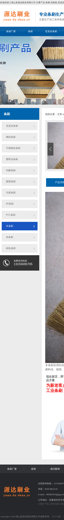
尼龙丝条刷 (51, 31)
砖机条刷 (11, 248)
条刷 (30, 31)
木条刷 (9, 226)
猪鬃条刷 (11, 181)
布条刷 (9, 237)
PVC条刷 (10, 215)
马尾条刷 (11, 192)
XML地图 (56, 516)
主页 (59, 114)
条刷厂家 (11, 31)
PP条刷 (9, 203)
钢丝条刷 (11, 137)
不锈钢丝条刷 (13, 148)
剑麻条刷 (11, 170)
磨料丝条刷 (12, 159)
